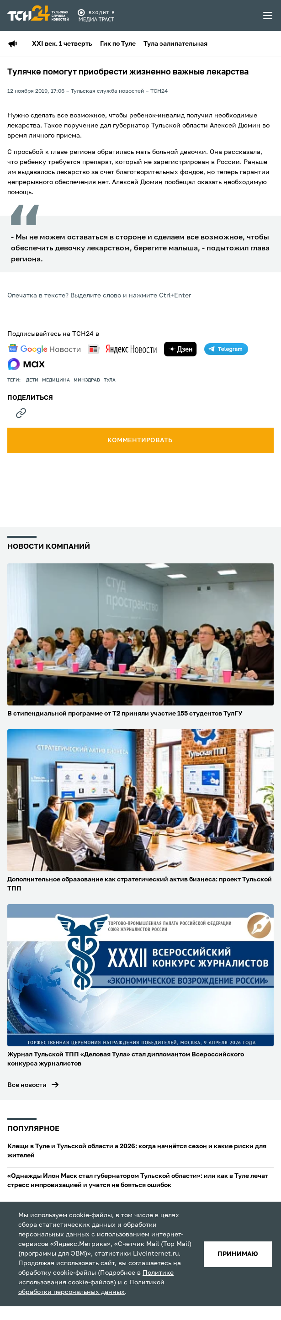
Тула (110, 380)
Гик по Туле (118, 44)
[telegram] (226, 349)
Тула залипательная (175, 44)
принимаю (237, 1254)
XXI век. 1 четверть (62, 44)
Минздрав (87, 380)
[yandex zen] (180, 349)
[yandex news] (122, 348)
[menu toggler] (268, 15)
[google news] (44, 349)
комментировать (140, 440)
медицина (56, 380)
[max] (26, 364)
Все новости (27, 1085)
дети (32, 380)
